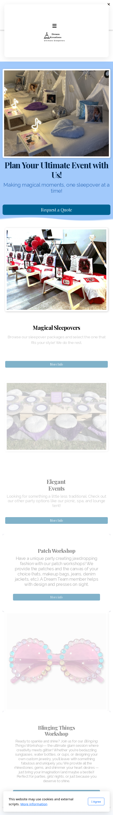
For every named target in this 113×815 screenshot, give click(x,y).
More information (33, 804)
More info (56, 598)
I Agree (96, 802)
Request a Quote (56, 210)
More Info (56, 364)
